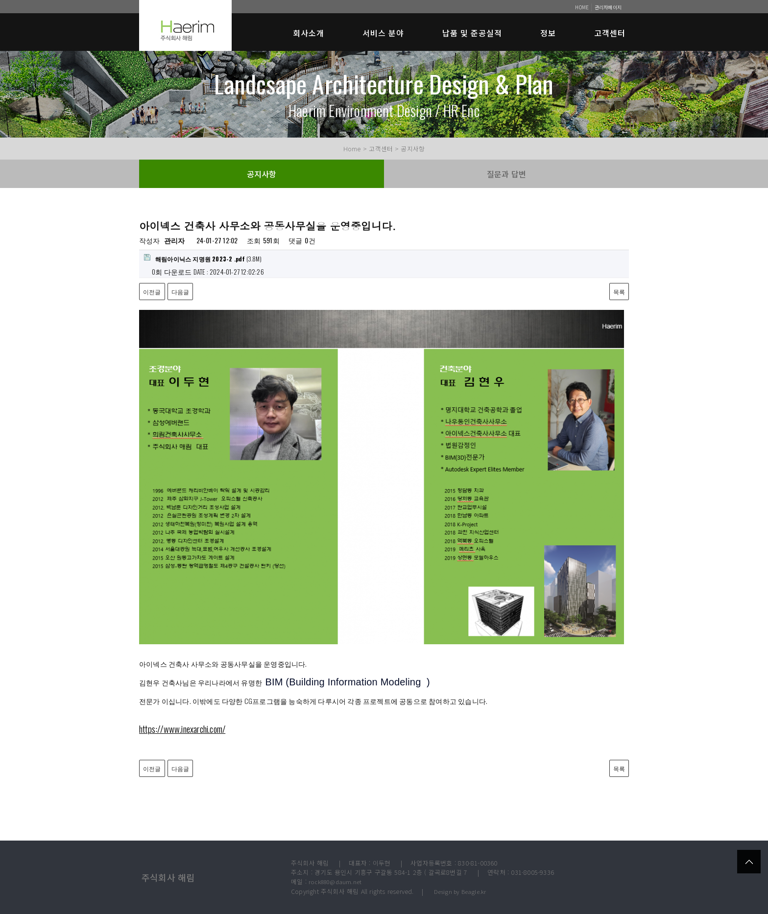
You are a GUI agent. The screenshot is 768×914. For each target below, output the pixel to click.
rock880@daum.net (335, 882)
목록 (619, 291)
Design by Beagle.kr (460, 891)
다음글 (180, 291)
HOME (582, 7)
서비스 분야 (383, 33)
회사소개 (308, 33)
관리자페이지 (608, 7)
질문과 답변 (506, 174)
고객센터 (609, 33)
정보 (548, 33)
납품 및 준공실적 (472, 33)
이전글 (152, 291)
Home (352, 148)
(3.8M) (203, 258)
